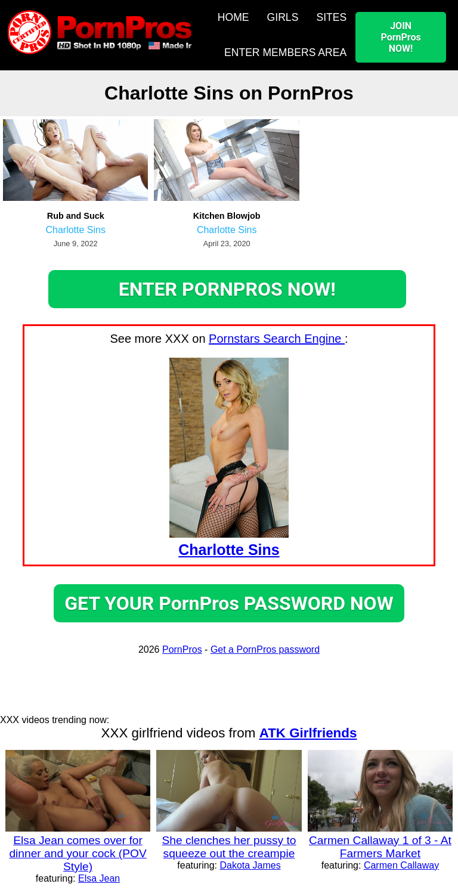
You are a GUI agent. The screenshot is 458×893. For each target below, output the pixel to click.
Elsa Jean (99, 878)
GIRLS (283, 17)
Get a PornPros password (265, 649)
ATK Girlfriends (308, 732)
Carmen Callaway (401, 865)
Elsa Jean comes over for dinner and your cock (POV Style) (77, 853)
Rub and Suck (75, 216)
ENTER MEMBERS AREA (285, 52)
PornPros (182, 649)
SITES (331, 17)
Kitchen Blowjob (227, 216)
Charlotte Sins (75, 230)
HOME (233, 17)
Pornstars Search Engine (277, 338)
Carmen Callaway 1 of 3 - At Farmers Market (380, 847)
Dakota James (249, 865)
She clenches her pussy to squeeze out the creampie (229, 847)
